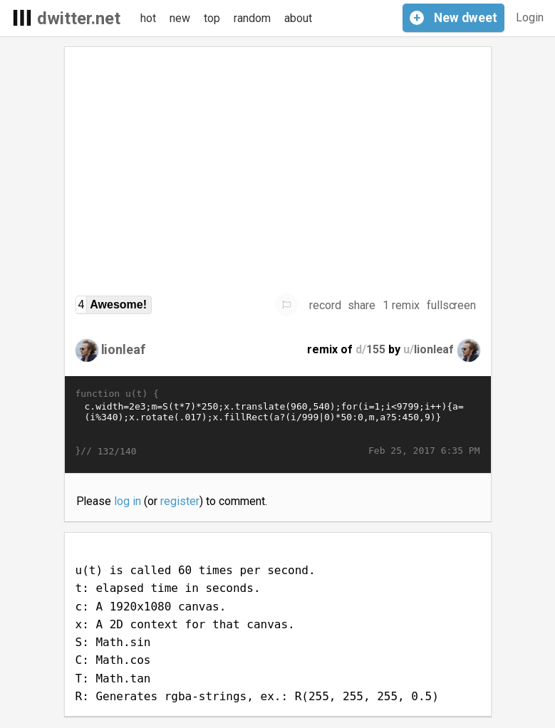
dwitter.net (78, 18)
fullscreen (452, 305)
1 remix (401, 305)
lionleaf (123, 349)
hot (148, 18)
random (252, 18)
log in (127, 501)
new (180, 18)
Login (530, 17)
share (361, 305)
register (179, 501)
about (298, 18)
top (212, 18)
